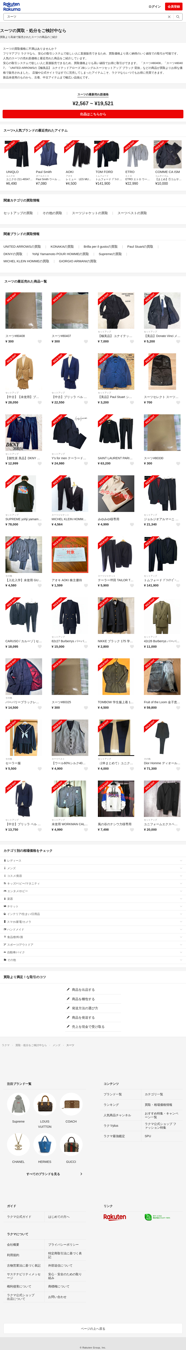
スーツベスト (58, 759)
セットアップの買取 (18, 213)
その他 (8, 576)
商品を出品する (81, 989)
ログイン (154, 6)
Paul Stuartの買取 (140, 246)
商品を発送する (81, 1017)
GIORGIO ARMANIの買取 (78, 261)
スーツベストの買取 (132, 213)
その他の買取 (52, 213)
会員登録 (174, 6)
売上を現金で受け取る (86, 1026)
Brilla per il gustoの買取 (101, 246)
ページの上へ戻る (93, 1328)
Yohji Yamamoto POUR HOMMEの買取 (60, 254)
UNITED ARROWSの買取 (22, 246)
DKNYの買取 (12, 254)
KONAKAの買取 (62, 246)
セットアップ (104, 331)
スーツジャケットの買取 (90, 213)
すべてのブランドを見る (43, 1174)
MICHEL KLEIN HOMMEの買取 (26, 261)
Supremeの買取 (110, 254)
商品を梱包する (81, 999)
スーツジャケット (60, 515)
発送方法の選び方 (82, 1008)
